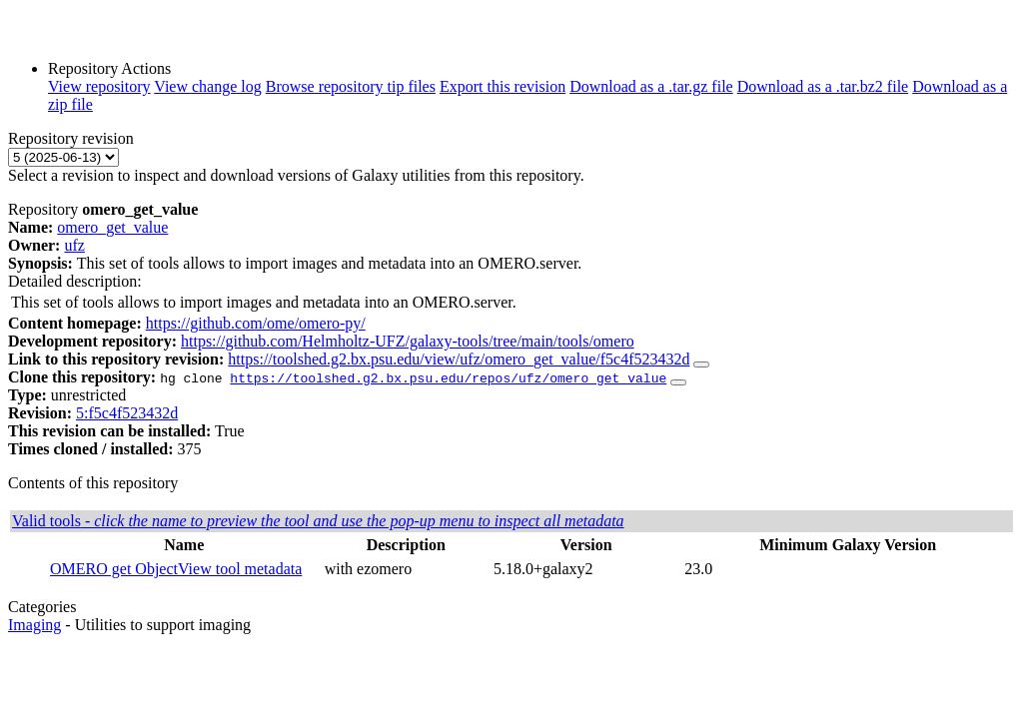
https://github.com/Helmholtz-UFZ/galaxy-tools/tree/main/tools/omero (407, 341)
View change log (207, 86)
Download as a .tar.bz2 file (823, 86)
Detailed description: (75, 281)
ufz (74, 245)
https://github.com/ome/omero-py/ (256, 323)
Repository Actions (109, 68)
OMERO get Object (114, 568)
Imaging (34, 624)
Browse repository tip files (351, 86)
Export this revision (502, 86)
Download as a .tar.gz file (651, 86)
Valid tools (318, 520)
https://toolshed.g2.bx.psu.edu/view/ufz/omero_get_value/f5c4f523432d (458, 359)
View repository (99, 86)
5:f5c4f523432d (127, 412)
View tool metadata (240, 568)
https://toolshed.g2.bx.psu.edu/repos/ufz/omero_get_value (448, 377)
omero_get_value (112, 227)
